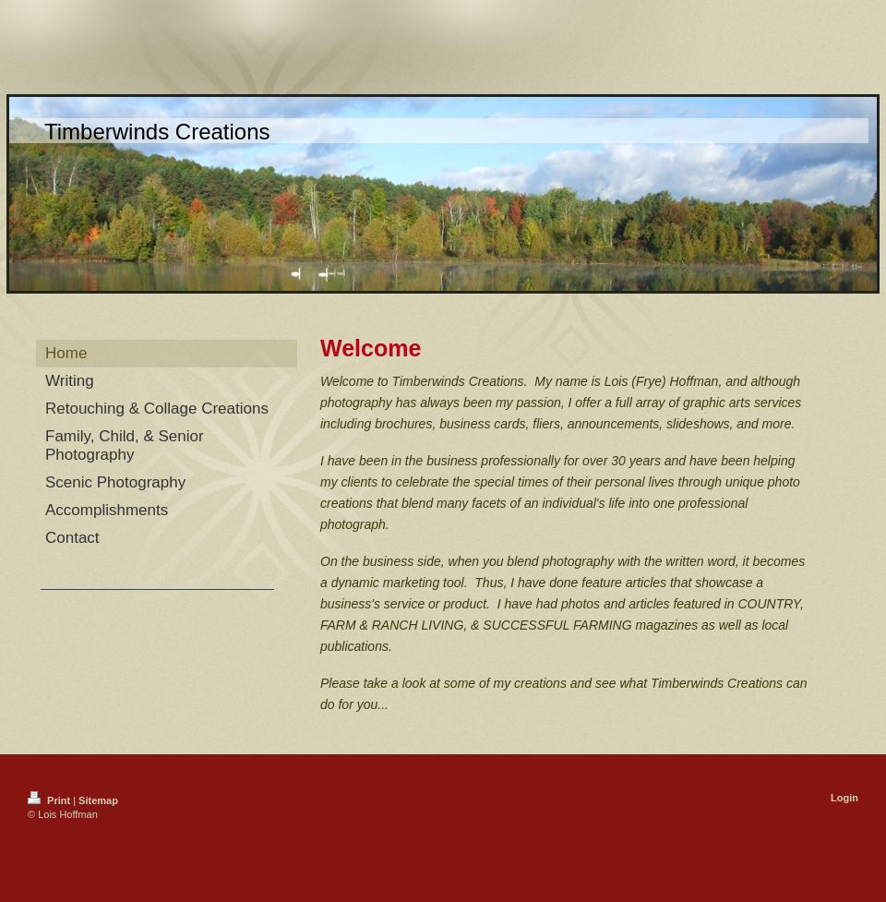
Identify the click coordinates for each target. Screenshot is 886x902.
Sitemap (98, 800)
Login (844, 797)
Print (50, 800)
